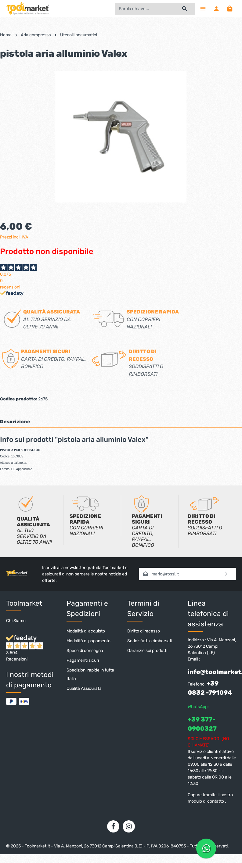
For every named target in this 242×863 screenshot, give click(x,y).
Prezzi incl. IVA (14, 237)
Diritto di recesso (143, 631)
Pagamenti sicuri (83, 660)
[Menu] (203, 8)
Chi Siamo (16, 620)
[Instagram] (129, 826)
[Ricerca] (185, 8)
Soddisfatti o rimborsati (149, 640)
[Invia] (226, 574)
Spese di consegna (85, 650)
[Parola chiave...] (144, 8)
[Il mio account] (216, 8)
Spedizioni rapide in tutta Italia (90, 674)
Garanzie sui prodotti (147, 650)
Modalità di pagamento (88, 640)
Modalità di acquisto (86, 631)
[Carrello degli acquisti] (230, 8)
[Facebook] (113, 826)
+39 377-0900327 (202, 724)
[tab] (121, 422)
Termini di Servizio (143, 608)
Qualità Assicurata (84, 688)
